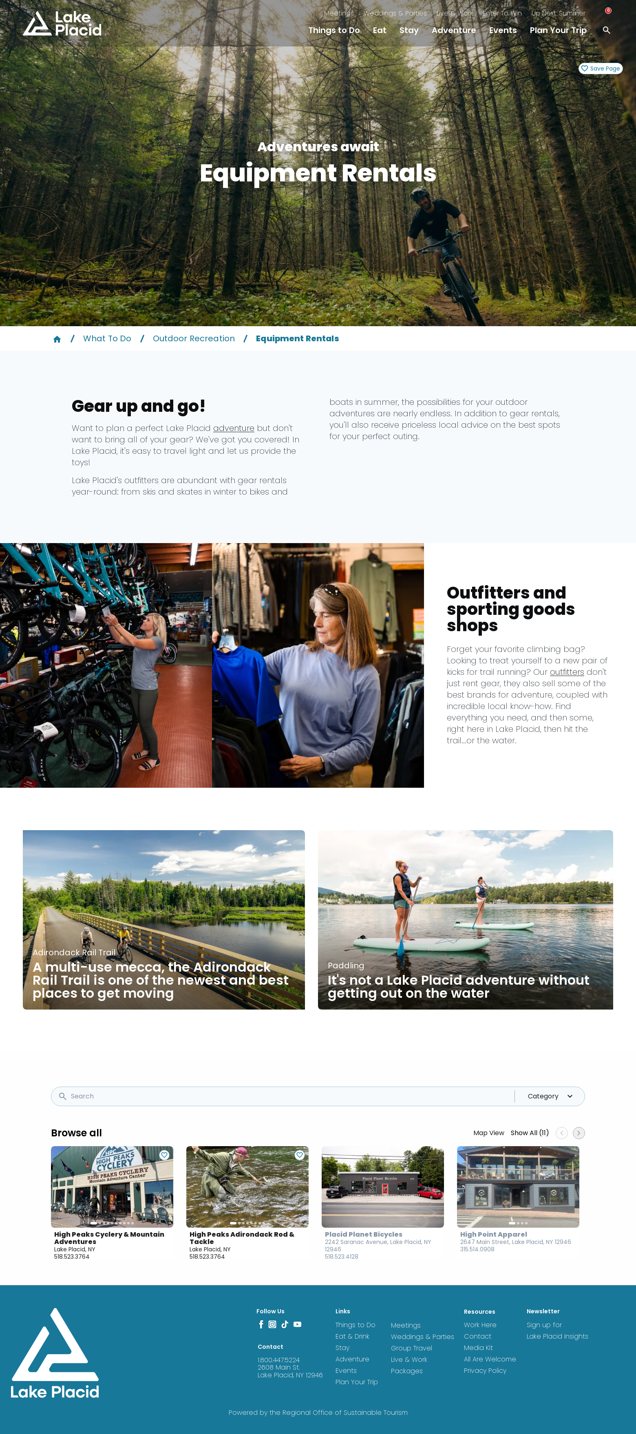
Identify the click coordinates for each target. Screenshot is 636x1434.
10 (132, 1223)
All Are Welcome (490, 1359)
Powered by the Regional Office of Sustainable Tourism (318, 1412)
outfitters (567, 672)
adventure (233, 428)
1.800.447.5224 (279, 1360)
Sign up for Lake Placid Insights (557, 1330)
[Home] (57, 338)
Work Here (480, 1325)
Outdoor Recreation (194, 338)
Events (503, 30)
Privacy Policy (485, 1370)
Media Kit (478, 1347)
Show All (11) (530, 1133)
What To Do (107, 338)
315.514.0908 (477, 1249)
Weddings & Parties (395, 13)
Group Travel (411, 1348)
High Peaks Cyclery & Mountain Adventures (109, 1238)
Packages (407, 1371)
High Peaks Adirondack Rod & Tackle (242, 1238)
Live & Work (455, 13)
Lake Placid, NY (74, 1249)
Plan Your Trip (558, 30)
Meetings (339, 13)
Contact (477, 1336)
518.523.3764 (72, 1256)
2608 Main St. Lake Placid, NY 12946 (290, 1371)
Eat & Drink (352, 1336)
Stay (409, 30)
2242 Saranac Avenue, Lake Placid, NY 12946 (378, 1245)
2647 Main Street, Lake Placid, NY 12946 (515, 1242)
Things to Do (334, 30)
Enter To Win (502, 13)
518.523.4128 (341, 1256)
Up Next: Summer (558, 13)
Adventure (454, 30)
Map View (488, 1133)
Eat (379, 30)
